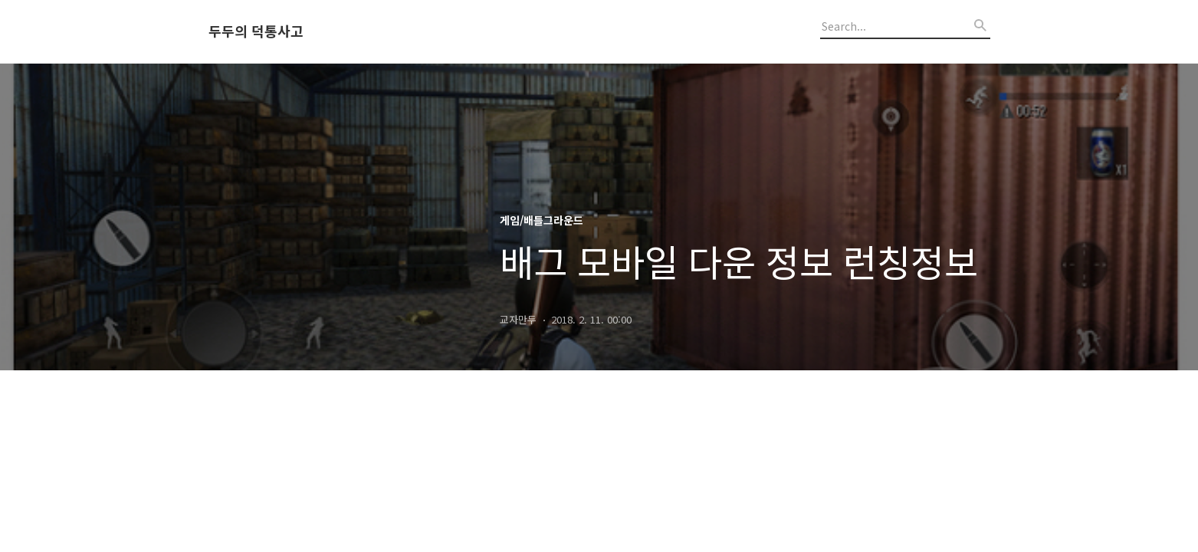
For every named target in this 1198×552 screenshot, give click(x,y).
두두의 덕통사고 (256, 31)
